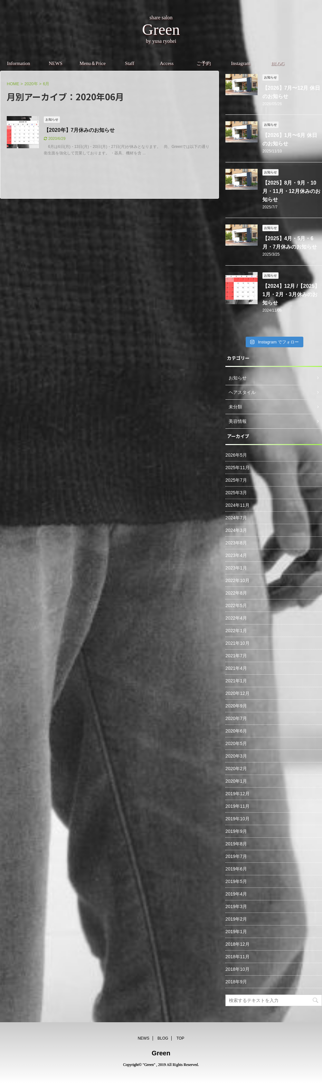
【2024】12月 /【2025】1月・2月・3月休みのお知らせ (291, 294)
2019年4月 (236, 893)
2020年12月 (237, 693)
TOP (180, 1038)
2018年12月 (237, 944)
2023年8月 (236, 542)
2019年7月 (236, 856)
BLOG (277, 63)
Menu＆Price (93, 63)
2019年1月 (236, 931)
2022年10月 (237, 580)
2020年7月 (236, 718)
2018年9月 (236, 981)
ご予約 (203, 63)
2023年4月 (236, 555)
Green (161, 1053)
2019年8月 (236, 843)
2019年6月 (236, 868)
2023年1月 (236, 567)
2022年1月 (236, 630)
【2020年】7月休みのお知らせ (79, 130)
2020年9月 (236, 705)
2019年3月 (236, 906)
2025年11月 (237, 467)
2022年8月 (236, 593)
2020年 (31, 83)
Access (166, 63)
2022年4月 (236, 618)
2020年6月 (236, 730)
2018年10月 (237, 969)
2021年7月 (236, 655)
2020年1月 (236, 781)
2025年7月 (236, 480)
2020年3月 (236, 756)
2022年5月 (236, 605)
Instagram (241, 63)
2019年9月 (236, 831)
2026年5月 (236, 455)
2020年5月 (236, 743)
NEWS (55, 63)
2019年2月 (236, 919)
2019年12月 (237, 793)
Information (18, 63)
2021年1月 (236, 680)
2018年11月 (237, 956)
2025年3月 (236, 492)
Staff (129, 63)
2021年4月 (236, 668)
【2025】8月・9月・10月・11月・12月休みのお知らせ (291, 191)
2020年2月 (236, 768)
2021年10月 (237, 643)
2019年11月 (237, 806)
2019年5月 (236, 881)
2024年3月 (236, 530)
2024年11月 (237, 505)
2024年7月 (236, 517)
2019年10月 (237, 818)
